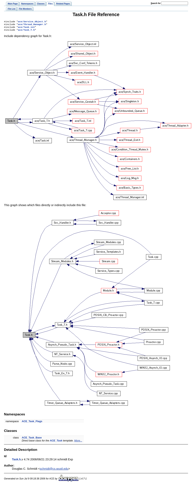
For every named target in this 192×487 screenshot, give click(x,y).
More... (78, 442)
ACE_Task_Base (32, 439)
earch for (155, 3)
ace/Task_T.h (26, 31)
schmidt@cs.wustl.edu (54, 470)
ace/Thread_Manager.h (32, 25)
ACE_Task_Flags (32, 422)
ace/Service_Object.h (32, 21)
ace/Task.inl (26, 28)
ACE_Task (56, 442)
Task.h (16, 461)
